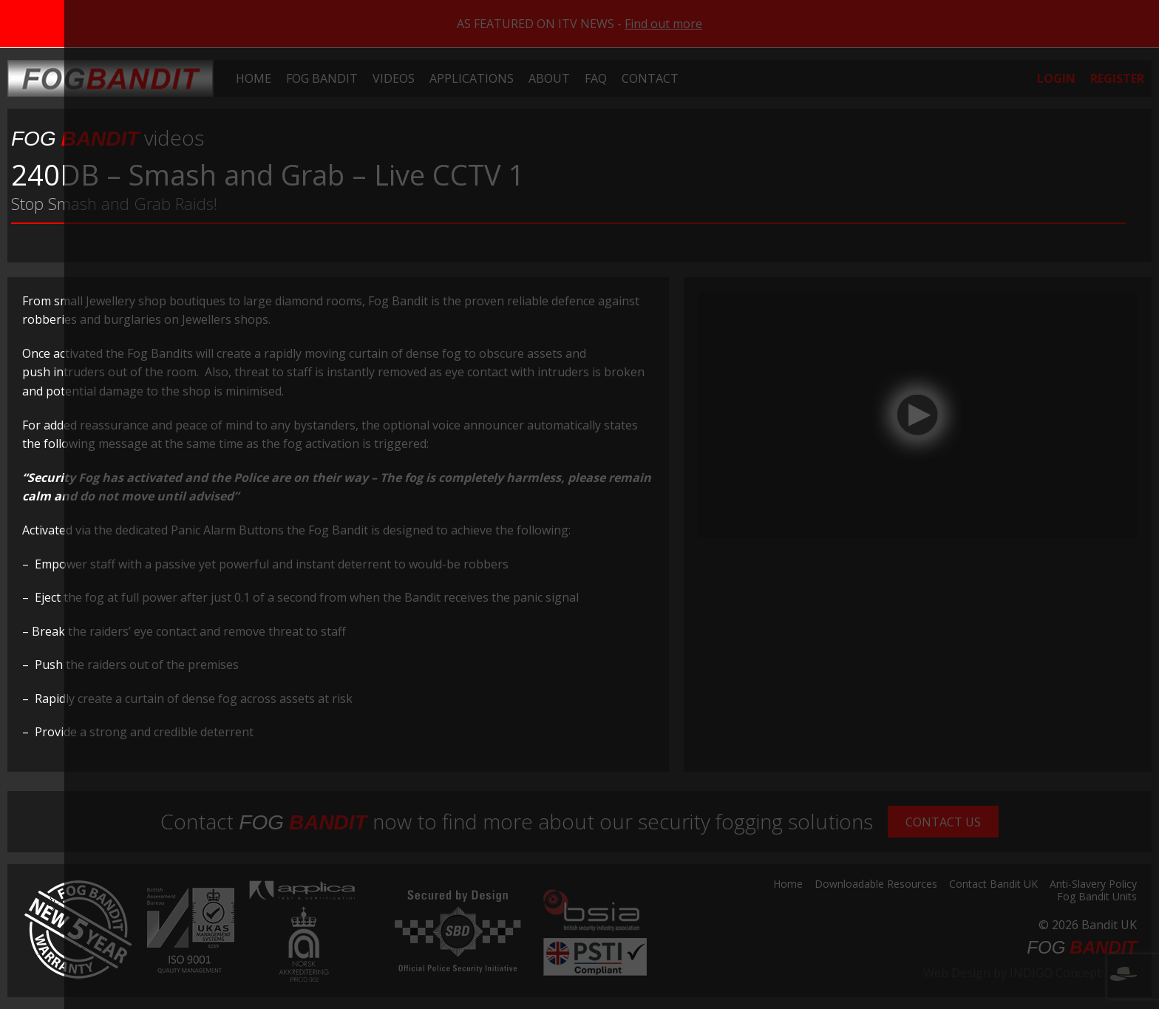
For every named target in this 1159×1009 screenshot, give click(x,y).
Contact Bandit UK (993, 885)
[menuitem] (253, 78)
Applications (471, 78)
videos (107, 137)
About (549, 78)
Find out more (663, 24)
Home (253, 78)
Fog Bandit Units (1097, 897)
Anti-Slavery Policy (1093, 885)
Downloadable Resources (876, 885)
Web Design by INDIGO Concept (1030, 973)
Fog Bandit (322, 78)
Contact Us (943, 822)
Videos (394, 78)
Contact (650, 78)
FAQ (596, 78)
